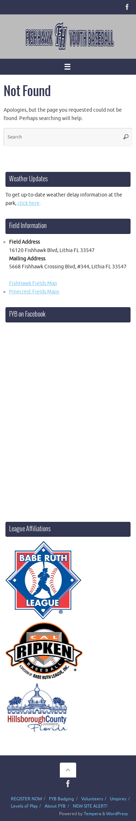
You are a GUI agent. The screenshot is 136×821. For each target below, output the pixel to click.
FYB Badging (61, 799)
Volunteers (92, 799)
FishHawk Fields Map (33, 283)
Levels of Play (24, 806)
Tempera (92, 814)
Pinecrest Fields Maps (34, 292)
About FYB (55, 806)
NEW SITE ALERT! (90, 806)
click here (28, 203)
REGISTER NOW (26, 799)
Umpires (118, 799)
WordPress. (117, 814)
